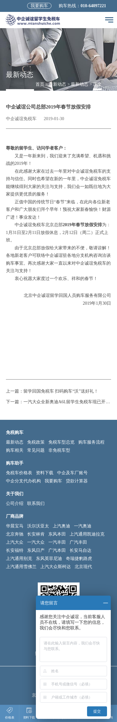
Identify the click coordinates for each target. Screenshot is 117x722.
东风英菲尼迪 (49, 558)
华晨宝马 (14, 526)
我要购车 (39, 5)
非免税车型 (59, 450)
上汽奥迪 (61, 526)
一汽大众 (36, 542)
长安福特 (14, 550)
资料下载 (44, 472)
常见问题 (36, 450)
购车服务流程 (91, 442)
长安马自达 (80, 550)
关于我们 (14, 493)
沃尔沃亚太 (38, 526)
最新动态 (57, 84)
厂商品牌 (14, 516)
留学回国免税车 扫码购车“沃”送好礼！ (60, 391)
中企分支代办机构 (23, 481)
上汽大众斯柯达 (55, 566)
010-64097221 (93, 5)
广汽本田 (57, 550)
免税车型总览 (61, 442)
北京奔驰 (14, 534)
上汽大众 (14, 542)
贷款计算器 (77, 481)
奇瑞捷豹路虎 (79, 558)
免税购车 (14, 432)
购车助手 (14, 463)
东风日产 (36, 550)
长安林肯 (36, 534)
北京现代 (83, 566)
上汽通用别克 (19, 558)
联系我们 (36, 503)
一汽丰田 (57, 542)
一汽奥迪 (82, 526)
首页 (40, 84)
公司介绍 (14, 503)
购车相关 (14, 450)
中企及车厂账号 (72, 472)
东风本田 (57, 534)
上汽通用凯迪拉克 (87, 534)
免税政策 (36, 442)
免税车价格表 (19, 472)
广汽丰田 (78, 542)
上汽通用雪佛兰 (21, 566)
